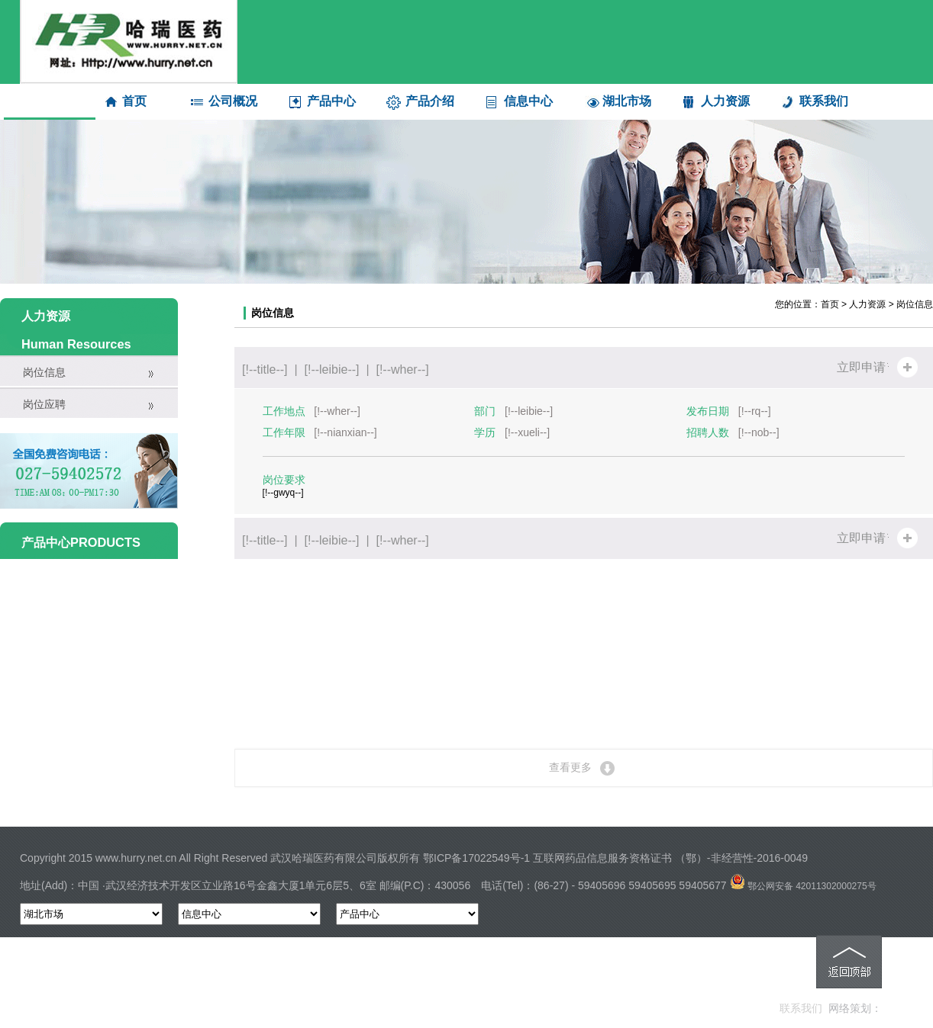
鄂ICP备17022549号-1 (476, 858)
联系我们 (823, 101)
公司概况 (232, 101)
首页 (134, 101)
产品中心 (331, 101)
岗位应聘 (44, 404)
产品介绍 (429, 101)
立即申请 (861, 367)
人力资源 (725, 101)
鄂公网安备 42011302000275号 (803, 886)
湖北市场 (626, 101)
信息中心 (528, 101)
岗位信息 (44, 372)
